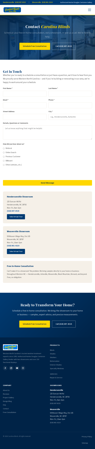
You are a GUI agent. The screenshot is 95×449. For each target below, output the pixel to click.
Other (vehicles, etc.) (12, 165)
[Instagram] (11, 368)
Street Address (8, 111)
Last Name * (53, 88)
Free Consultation (9, 412)
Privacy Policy (87, 436)
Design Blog (7, 401)
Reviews (6, 394)
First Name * (7, 88)
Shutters (53, 357)
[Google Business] (23, 368)
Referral (7, 148)
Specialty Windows (57, 368)
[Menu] (89, 10)
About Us (6, 390)
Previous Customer (11, 156)
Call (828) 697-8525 (64, 46)
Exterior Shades (56, 365)
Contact (6, 408)
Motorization (54, 361)
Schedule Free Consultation (35, 46)
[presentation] (22, 173)
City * (50, 111)
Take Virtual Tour (16, 217)
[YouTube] (17, 368)
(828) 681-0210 (13, 245)
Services (53, 374)
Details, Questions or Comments (15, 123)
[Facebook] (5, 368)
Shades (53, 354)
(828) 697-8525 (13, 211)
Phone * (51, 100)
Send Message (47, 183)
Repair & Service (56, 377)
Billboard (7, 160)
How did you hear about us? (13, 144)
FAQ (4, 405)
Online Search (9, 152)
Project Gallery (8, 397)
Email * (5, 100)
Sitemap (85, 443)
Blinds (52, 350)
